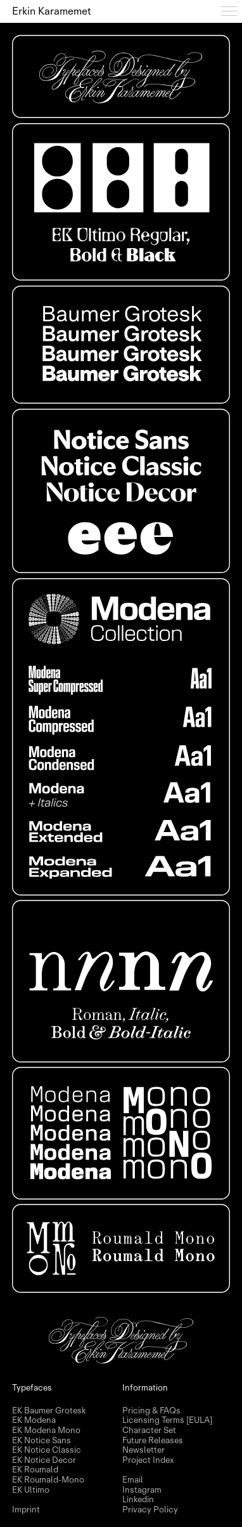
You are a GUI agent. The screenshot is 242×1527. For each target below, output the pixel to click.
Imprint (26, 1510)
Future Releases (152, 1440)
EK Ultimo (30, 1490)
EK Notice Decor (44, 1460)
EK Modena (34, 1420)
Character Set (149, 1430)
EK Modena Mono (46, 1430)
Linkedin (138, 1500)
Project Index (148, 1460)
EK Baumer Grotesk (49, 1411)
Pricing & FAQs (151, 1411)
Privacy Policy (150, 1510)
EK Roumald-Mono (48, 1480)
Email (132, 1480)
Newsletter (143, 1450)
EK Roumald (35, 1470)
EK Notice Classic (46, 1450)
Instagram (142, 1490)
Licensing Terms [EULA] (167, 1420)
